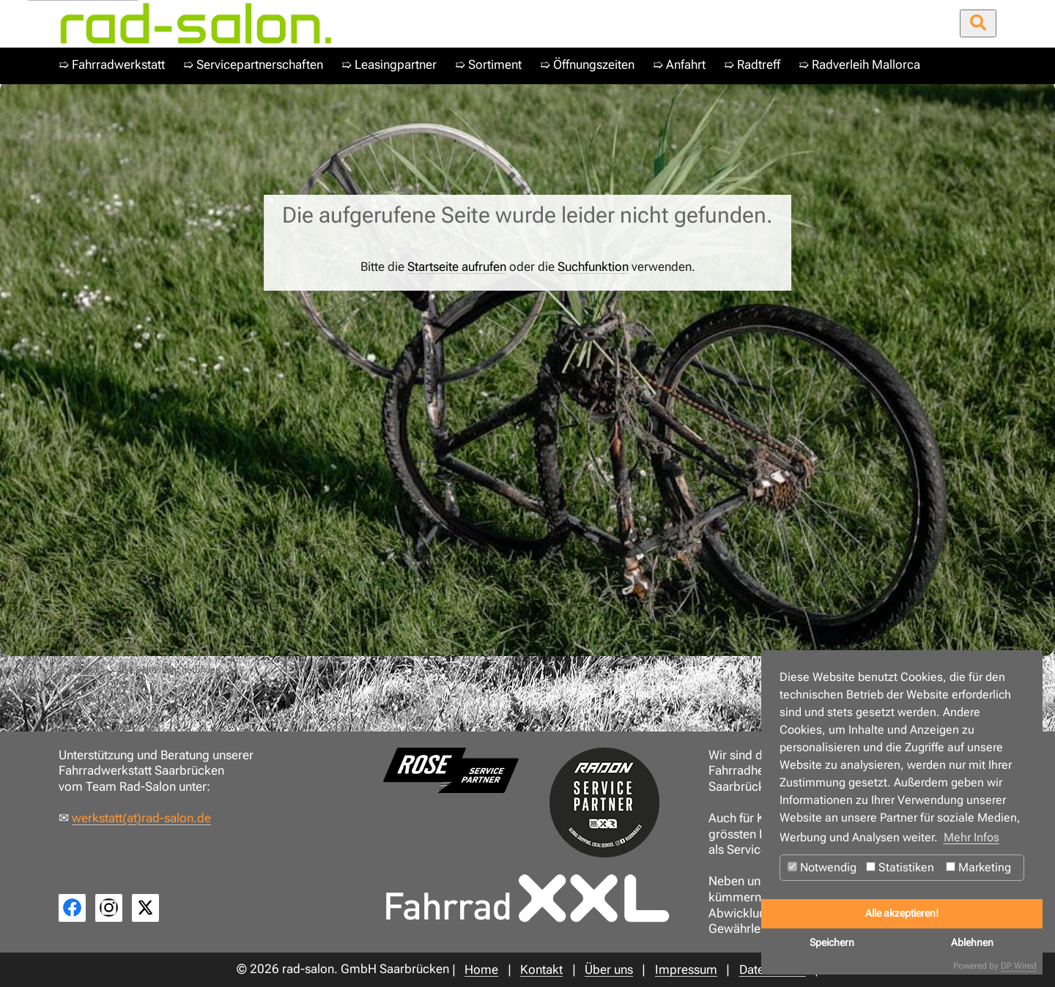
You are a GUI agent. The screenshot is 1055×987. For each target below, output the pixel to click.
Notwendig (822, 867)
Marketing (978, 867)
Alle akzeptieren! (902, 913)
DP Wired (1019, 966)
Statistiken (900, 867)
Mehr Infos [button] (971, 837)
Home (82, 669)
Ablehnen (972, 942)
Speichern (832, 942)
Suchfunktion (593, 267)
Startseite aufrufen (456, 267)
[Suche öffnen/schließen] (978, 23)
